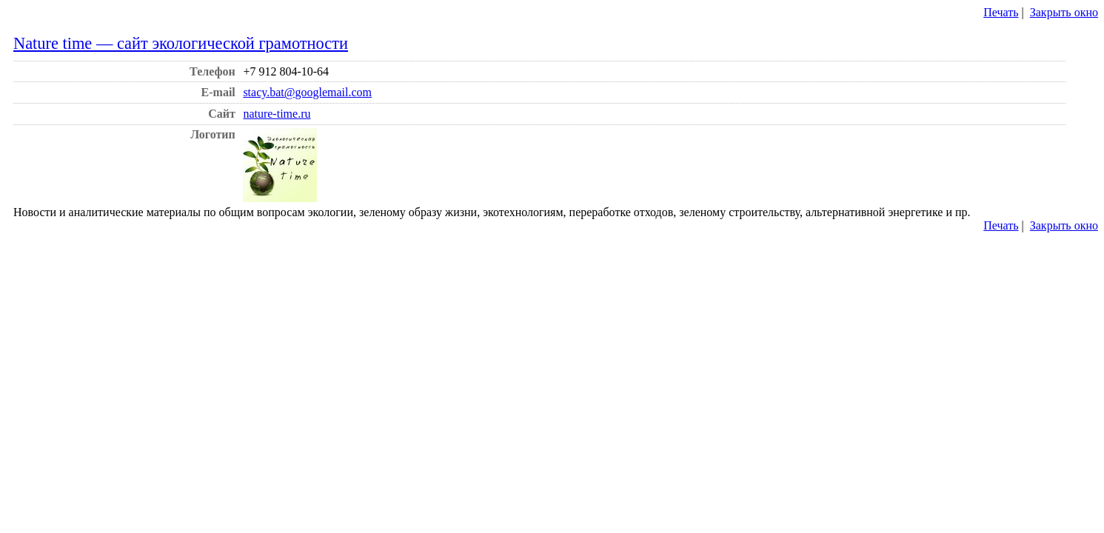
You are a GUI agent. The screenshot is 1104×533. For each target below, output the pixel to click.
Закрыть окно (1064, 12)
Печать (1000, 12)
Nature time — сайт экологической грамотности (180, 43)
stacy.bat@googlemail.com (307, 92)
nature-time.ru (276, 113)
